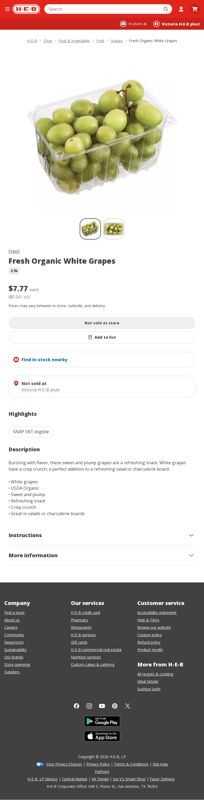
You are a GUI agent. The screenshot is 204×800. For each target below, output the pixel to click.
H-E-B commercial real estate (96, 649)
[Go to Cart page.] (195, 9)
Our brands (13, 657)
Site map (160, 764)
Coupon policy (149, 634)
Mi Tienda (100, 778)
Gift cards (79, 642)
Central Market (74, 778)
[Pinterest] (115, 706)
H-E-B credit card (85, 612)
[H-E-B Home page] (26, 9)
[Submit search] (166, 9)
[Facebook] (76, 706)
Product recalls (150, 649)
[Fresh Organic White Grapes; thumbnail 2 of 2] (113, 229)
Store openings (17, 664)
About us (12, 619)
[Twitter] (127, 706)
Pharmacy (79, 619)
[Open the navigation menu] (7, 9)
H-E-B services (83, 634)
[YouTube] (102, 706)
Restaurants (81, 627)
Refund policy (148, 642)
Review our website (154, 627)
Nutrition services (86, 657)
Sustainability (15, 649)
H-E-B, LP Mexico (42, 778)
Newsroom (14, 642)
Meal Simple (147, 681)
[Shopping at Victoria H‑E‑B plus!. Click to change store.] (176, 24)
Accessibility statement (157, 612)
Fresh (14, 251)
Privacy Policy (98, 764)
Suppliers (12, 671)
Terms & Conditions (131, 764)
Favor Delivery (162, 778)
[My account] (181, 9)
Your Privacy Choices (64, 764)
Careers (11, 627)
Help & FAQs (148, 619)
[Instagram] (89, 706)
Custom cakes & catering (92, 664)
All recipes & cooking (155, 674)
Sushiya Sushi (148, 688)
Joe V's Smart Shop (129, 778)
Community (14, 634)
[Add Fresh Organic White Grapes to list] (102, 337)
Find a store (14, 612)
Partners (102, 771)
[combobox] (102, 9)
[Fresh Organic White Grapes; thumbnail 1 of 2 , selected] (90, 229)
